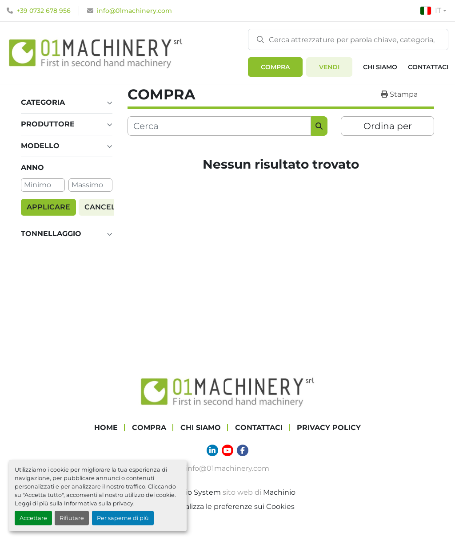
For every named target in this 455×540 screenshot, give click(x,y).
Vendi (329, 67)
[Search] (348, 39)
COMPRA (275, 67)
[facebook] (242, 450)
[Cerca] (219, 126)
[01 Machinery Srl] (227, 390)
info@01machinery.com (134, 11)
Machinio (279, 492)
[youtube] (227, 450)
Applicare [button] (48, 206)
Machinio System (190, 492)
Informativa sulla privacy (98, 503)
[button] (275, 67)
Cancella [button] (104, 206)
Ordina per (387, 126)
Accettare (33, 518)
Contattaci (428, 67)
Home (106, 427)
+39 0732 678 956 (43, 11)
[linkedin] (212, 450)
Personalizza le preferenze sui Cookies (227, 506)
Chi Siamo (380, 67)
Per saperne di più (123, 518)
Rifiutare (72, 518)
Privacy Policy (329, 427)
